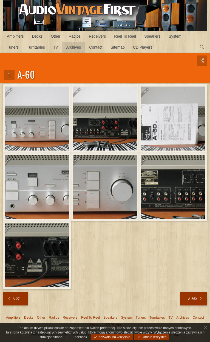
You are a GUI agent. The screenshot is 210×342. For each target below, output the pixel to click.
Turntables (36, 47)
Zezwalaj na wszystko (114, 337)
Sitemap (118, 47)
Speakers (152, 36)
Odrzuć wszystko (153, 337)
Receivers (97, 36)
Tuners (13, 47)
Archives (73, 47)
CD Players (142, 47)
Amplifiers (15, 36)
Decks (37, 36)
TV (55, 47)
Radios (75, 36)
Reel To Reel (125, 36)
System (175, 36)
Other (55, 36)
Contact (95, 47)
